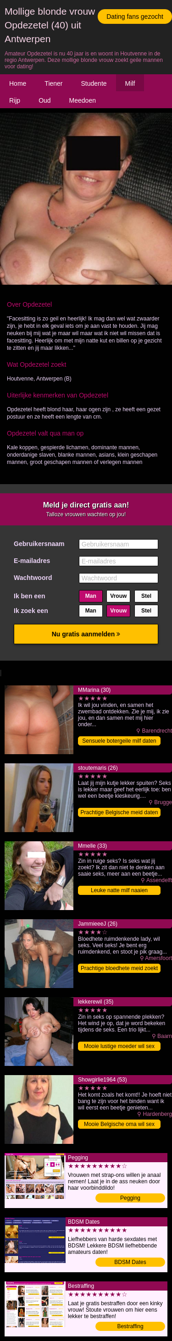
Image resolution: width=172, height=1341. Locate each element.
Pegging (130, 1198)
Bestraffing (130, 1326)
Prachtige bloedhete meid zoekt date (119, 969)
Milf (130, 83)
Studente (94, 83)
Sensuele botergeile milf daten (119, 741)
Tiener (53, 83)
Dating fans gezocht (134, 16)
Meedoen (82, 100)
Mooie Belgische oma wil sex (119, 1124)
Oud (44, 100)
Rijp (14, 100)
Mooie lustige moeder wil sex (119, 1046)
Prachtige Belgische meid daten (119, 812)
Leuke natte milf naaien (119, 890)
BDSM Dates (130, 1262)
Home (17, 83)
